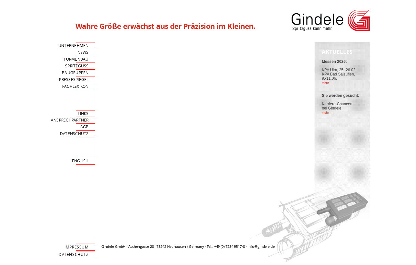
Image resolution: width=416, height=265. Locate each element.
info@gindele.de (261, 246)
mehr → (327, 83)
